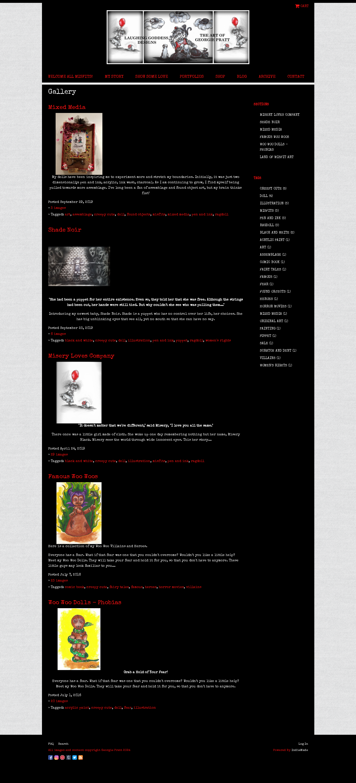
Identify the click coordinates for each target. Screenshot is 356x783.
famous (137, 587)
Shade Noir (64, 230)
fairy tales (119, 587)
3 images (58, 208)
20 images (59, 701)
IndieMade (300, 750)
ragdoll (221, 215)
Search (63, 744)
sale (264, 343)
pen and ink (202, 215)
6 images (58, 334)
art (67, 215)
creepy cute (104, 215)
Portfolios (192, 77)
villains (193, 587)
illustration (139, 341)
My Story (114, 77)
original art (271, 321)
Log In (303, 744)
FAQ (51, 744)
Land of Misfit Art (277, 157)
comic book (74, 587)
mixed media (178, 215)
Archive (267, 77)
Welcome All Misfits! (70, 77)
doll (121, 215)
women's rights (218, 341)
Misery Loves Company (81, 356)
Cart (304, 6)
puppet (182, 341)
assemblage (82, 215)
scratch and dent (275, 351)
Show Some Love (151, 77)
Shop (220, 77)
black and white (79, 341)
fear (127, 708)
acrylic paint (77, 708)
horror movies (171, 587)
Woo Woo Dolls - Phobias (84, 603)
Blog (242, 77)
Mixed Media (67, 108)
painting (267, 329)
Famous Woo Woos (73, 477)
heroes (151, 587)
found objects (138, 215)
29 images (59, 455)
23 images (59, 581)
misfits (159, 215)
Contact (295, 77)
